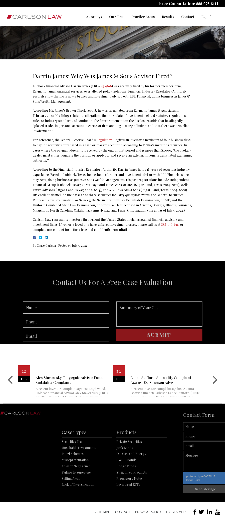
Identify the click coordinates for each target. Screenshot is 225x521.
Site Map (102, 512)
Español (208, 16)
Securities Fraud (73, 457)
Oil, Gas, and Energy (131, 470)
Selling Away (71, 494)
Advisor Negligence (76, 482)
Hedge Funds (126, 482)
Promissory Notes (129, 494)
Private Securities (129, 457)
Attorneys (94, 16)
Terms (208, 480)
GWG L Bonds (126, 476)
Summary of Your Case (159, 324)
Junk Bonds (124, 463)
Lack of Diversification (78, 500)
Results (168, 16)
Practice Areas (143, 16)
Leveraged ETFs (128, 500)
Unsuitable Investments (79, 463)
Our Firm (116, 16)
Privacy (200, 480)
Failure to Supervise (76, 488)
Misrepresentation (75, 476)
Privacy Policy (148, 512)
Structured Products (131, 488)
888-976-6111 (207, 4)
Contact (187, 16)
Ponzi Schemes (72, 470)
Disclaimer (176, 512)
